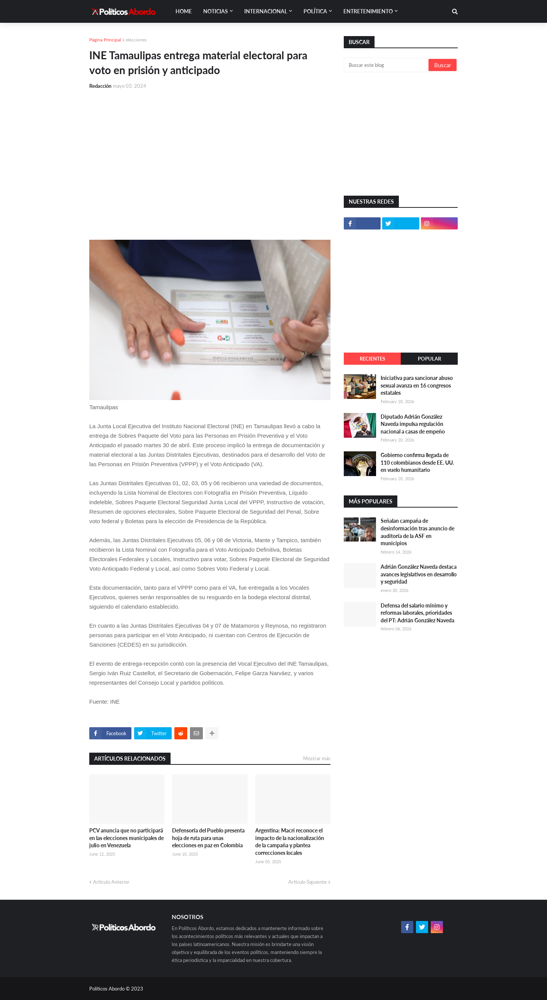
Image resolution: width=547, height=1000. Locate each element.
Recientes (372, 359)
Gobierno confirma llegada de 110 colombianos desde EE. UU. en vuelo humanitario (417, 462)
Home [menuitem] (183, 11)
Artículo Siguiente (307, 882)
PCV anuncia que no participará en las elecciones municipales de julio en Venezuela (126, 837)
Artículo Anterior (111, 882)
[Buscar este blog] (386, 65)
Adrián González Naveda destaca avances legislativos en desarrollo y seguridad (419, 574)
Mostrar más (316, 758)
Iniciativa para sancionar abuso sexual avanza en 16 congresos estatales (417, 385)
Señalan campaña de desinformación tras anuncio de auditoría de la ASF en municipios (417, 531)
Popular (429, 359)
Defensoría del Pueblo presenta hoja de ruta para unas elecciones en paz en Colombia (208, 837)
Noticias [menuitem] (215, 11)
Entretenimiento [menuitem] (368, 11)
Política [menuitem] (315, 11)
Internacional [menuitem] (265, 11)
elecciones (136, 40)
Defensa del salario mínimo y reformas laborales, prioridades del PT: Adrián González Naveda (417, 612)
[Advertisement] (209, 153)
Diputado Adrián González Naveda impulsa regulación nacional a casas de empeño (413, 424)
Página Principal (105, 40)
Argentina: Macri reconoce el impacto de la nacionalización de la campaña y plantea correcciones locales (289, 841)
